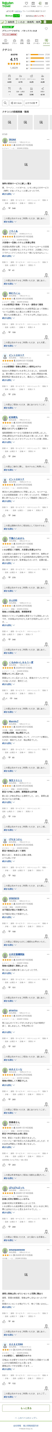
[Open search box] (5, 103)
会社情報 (17, 1426)
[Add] (46, 28)
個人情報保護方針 (31, 1426)
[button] (9, 122)
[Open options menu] (31, 103)
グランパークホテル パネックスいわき (19, 30)
